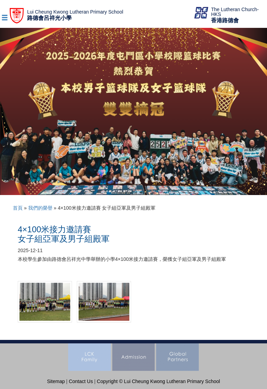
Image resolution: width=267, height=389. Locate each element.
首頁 (18, 208)
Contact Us (81, 381)
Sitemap (56, 381)
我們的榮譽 (40, 208)
